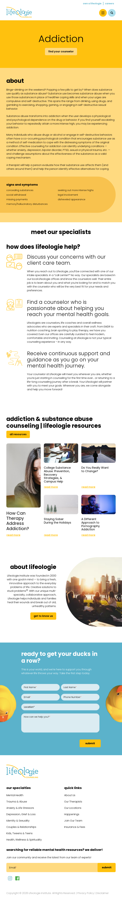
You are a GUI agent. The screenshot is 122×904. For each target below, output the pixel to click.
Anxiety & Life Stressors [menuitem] (20, 807)
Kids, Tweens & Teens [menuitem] (19, 833)
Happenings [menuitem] (71, 813)
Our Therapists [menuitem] (73, 801)
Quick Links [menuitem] (73, 787)
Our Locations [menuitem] (72, 807)
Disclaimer (102, 892)
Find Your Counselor (61, 51)
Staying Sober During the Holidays (57, 520)
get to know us (43, 615)
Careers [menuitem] (109, 3)
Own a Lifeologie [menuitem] (92, 3)
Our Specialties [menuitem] (18, 787)
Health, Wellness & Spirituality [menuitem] (24, 839)
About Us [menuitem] (69, 794)
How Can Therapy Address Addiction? (17, 520)
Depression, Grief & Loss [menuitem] (21, 813)
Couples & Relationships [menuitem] (21, 826)
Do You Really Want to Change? (95, 469)
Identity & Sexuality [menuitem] (18, 820)
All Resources (18, 434)
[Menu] (103, 13)
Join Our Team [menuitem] (73, 820)
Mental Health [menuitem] (14, 794)
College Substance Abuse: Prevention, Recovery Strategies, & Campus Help (57, 474)
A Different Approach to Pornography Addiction (90, 523)
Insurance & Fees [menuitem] (74, 826)
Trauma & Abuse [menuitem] (16, 801)
